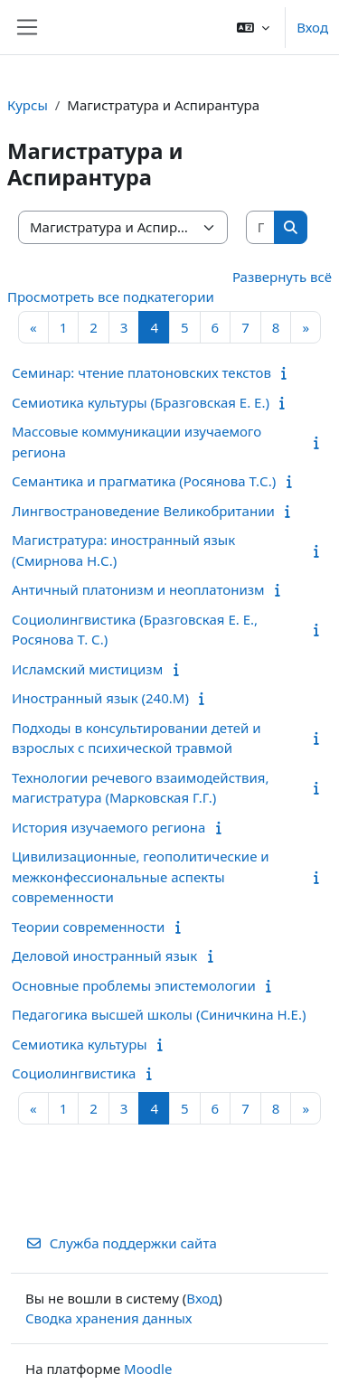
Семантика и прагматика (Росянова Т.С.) (144, 481)
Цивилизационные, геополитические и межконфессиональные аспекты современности (140, 876)
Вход (312, 27)
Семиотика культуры (79, 1044)
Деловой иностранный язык (104, 955)
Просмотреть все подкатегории (110, 296)
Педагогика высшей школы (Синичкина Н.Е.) (159, 1014)
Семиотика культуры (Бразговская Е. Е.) (140, 402)
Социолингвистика (74, 1073)
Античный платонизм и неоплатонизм (138, 589)
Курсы (27, 105)
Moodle (148, 1369)
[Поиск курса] (261, 227)
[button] (253, 27)
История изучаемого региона (108, 827)
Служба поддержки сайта (121, 1243)
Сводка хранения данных (108, 1318)
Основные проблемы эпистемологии (134, 985)
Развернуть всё (282, 277)
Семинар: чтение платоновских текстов (141, 372)
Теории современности (88, 927)
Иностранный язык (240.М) (100, 698)
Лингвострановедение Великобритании (143, 511)
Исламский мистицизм (87, 669)
